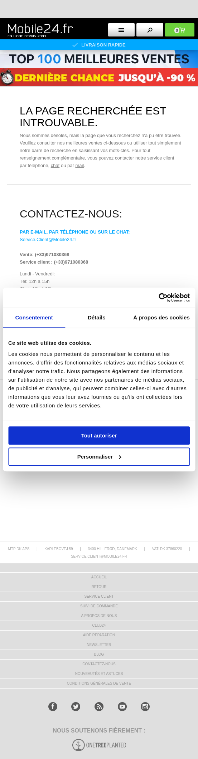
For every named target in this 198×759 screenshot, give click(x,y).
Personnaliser (99, 457)
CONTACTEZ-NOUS (99, 664)
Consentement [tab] (34, 317)
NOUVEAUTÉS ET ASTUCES (99, 674)
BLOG (99, 654)
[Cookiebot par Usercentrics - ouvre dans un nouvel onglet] (158, 297)
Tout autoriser (99, 435)
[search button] (149, 29)
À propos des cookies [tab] (161, 317)
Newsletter (99, 645)
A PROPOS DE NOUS (99, 616)
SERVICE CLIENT (99, 596)
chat (55, 165)
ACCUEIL (99, 577)
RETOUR (98, 587)
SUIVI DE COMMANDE (99, 606)
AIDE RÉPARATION (99, 635)
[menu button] (121, 29)
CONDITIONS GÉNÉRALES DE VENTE (99, 683)
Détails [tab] (97, 317)
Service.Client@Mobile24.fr (48, 239)
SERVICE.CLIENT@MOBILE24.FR (99, 556)
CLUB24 (99, 625)
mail (79, 165)
